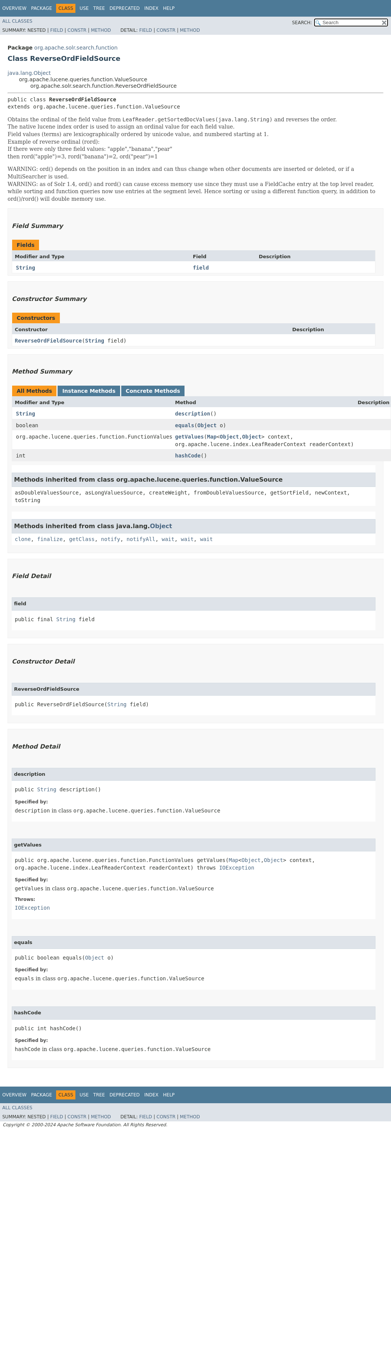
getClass (81, 539)
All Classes (17, 21)
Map (211, 437)
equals (184, 425)
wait (168, 539)
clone (23, 539)
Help (169, 8)
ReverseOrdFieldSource (48, 341)
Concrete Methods (153, 391)
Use (84, 8)
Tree (99, 8)
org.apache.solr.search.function (75, 48)
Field (56, 30)
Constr (76, 30)
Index (151, 8)
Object (207, 425)
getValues (189, 437)
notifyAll (141, 539)
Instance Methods (88, 391)
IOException (236, 868)
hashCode (187, 456)
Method (101, 30)
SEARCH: (302, 22)
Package (41, 8)
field (201, 268)
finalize (50, 539)
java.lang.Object (29, 73)
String (25, 268)
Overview (14, 8)
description (192, 414)
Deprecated (124, 8)
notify (110, 539)
